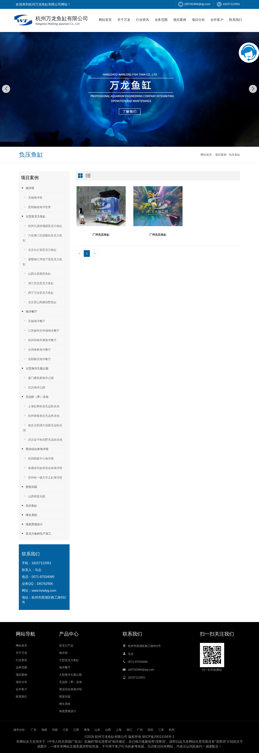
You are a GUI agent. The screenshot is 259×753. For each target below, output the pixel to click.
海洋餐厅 (29, 311)
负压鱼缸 (234, 154)
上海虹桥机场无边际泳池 (41, 406)
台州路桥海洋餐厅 (37, 349)
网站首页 (105, 19)
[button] (125, 142)
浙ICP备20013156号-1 (158, 736)
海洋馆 (27, 188)
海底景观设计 (32, 524)
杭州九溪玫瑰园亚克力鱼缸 (42, 226)
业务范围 (161, 19)
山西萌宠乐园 (34, 496)
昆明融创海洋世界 (37, 207)
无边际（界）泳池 (34, 396)
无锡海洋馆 (32, 197)
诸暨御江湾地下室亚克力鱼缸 (42, 261)
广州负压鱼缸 (100, 234)
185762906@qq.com (197, 4)
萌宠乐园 (29, 486)
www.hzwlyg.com (44, 590)
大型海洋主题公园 (34, 368)
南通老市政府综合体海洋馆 (42, 468)
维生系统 (29, 515)
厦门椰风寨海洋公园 (38, 378)
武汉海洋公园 (34, 387)
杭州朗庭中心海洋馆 (38, 458)
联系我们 (235, 19)
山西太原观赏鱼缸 (37, 273)
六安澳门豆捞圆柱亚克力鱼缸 (42, 237)
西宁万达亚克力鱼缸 (38, 292)
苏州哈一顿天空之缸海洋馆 (42, 477)
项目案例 (179, 19)
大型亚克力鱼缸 (33, 216)
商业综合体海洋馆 (34, 449)
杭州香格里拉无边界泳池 (41, 415)
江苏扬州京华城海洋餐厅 (41, 330)
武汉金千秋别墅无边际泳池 (42, 439)
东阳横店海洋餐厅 (37, 359)
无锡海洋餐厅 (34, 321)
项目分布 (198, 19)
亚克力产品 (66, 645)
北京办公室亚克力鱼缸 (39, 249)
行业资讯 (142, 19)
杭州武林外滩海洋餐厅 (39, 340)
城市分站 (19, 729)
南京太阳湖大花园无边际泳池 (42, 427)
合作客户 (216, 19)
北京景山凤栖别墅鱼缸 (39, 302)
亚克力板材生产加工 (36, 533)
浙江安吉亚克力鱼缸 (38, 283)
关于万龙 (123, 19)
